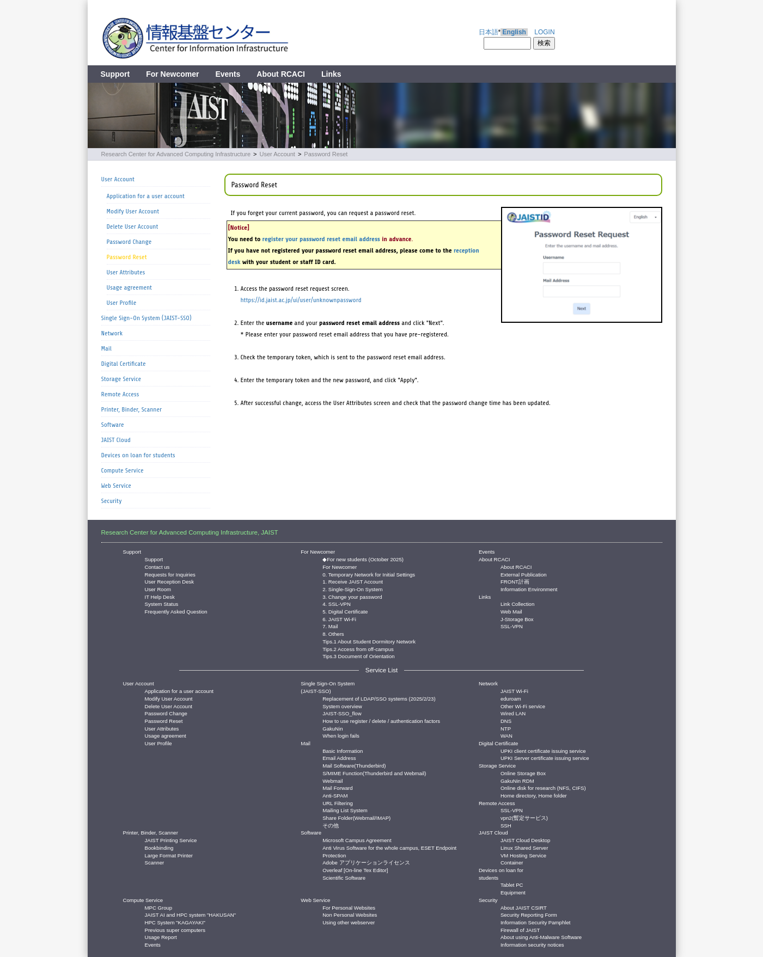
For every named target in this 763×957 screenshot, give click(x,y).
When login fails (340, 735)
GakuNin (332, 728)
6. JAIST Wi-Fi (339, 618)
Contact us (157, 566)
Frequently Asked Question (176, 611)
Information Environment (529, 588)
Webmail (332, 780)
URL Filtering (337, 802)
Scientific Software (343, 877)
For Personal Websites (348, 907)
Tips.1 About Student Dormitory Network (369, 641)
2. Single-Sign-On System (352, 588)
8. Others (333, 633)
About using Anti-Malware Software (541, 936)
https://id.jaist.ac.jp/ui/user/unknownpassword (301, 300)
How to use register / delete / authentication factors (381, 720)
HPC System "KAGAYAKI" (175, 921)
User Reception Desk (169, 581)
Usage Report (161, 936)
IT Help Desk (160, 596)
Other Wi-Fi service (522, 705)
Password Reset (325, 154)
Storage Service (121, 379)
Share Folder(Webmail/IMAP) (356, 817)
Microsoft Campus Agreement (356, 839)
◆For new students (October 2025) (363, 558)
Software (112, 424)
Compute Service (122, 470)
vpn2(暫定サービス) (524, 817)
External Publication (523, 574)
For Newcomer (172, 74)
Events (227, 74)
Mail (106, 348)
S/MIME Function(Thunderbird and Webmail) (374, 772)
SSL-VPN (511, 625)
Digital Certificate (123, 363)
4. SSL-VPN (336, 603)
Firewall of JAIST (520, 929)
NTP (505, 728)
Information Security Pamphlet (535, 921)
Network (112, 333)
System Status (162, 603)
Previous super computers (175, 929)
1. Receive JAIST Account (352, 581)
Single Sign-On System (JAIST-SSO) (146, 318)
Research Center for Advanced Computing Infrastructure (176, 154)
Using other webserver (348, 921)
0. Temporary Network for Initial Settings (368, 574)
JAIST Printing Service (171, 839)
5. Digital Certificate (345, 611)
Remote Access (120, 394)
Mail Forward (337, 787)
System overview (342, 705)
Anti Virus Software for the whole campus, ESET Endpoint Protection (389, 847)
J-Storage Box (517, 618)
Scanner (154, 862)
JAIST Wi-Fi (514, 690)
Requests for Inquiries (170, 574)
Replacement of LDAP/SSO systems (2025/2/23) (378, 698)
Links (331, 74)
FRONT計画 (514, 581)
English (514, 32)
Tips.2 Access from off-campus (358, 648)
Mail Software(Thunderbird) (354, 765)
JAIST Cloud (116, 440)
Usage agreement (129, 287)
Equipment (513, 891)
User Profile (122, 302)
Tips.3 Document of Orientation (358, 655)
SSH (505, 825)
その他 (330, 825)
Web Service (116, 485)
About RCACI (281, 74)
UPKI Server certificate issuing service (544, 757)
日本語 (488, 32)
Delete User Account (132, 226)
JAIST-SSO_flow (341, 712)
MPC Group (159, 907)
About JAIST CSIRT (523, 907)
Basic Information (342, 750)
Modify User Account (133, 211)
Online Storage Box (523, 772)
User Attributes (126, 272)
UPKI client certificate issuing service (543, 750)
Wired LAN (513, 712)
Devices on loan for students (138, 455)
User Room (158, 588)
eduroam (510, 698)
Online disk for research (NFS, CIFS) (543, 787)
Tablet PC (511, 884)
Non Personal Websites (349, 914)
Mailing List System (345, 809)
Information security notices (532, 944)
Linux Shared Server (524, 847)
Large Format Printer (169, 854)
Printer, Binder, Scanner (131, 409)
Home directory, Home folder (533, 795)
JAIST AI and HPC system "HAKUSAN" (190, 914)
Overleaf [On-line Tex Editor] (355, 869)
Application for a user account (146, 196)
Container (511, 862)
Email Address (339, 757)
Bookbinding (159, 847)
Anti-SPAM (334, 795)
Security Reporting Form (528, 914)
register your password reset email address (321, 239)
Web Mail (511, 611)
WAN (506, 735)
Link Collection (517, 603)
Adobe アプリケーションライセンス (366, 862)
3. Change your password (352, 596)
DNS (505, 720)
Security (111, 501)
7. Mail (330, 625)
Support (115, 74)
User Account (277, 154)
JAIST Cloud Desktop (525, 839)
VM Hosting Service (523, 854)
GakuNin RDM (517, 780)
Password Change (129, 242)
